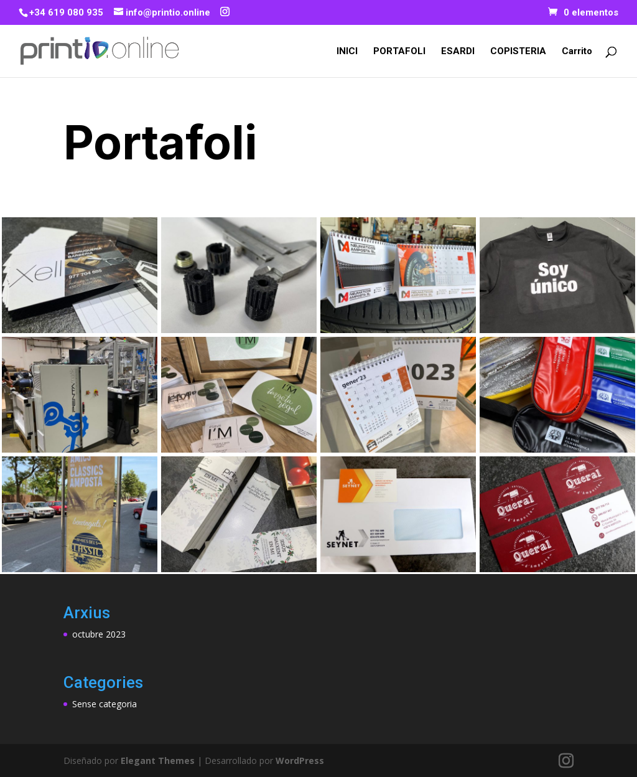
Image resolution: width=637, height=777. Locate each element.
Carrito (577, 52)
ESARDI (458, 52)
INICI (347, 52)
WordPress (300, 760)
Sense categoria (104, 704)
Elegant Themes (158, 760)
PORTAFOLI (399, 52)
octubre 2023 (99, 634)
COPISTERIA (518, 52)
